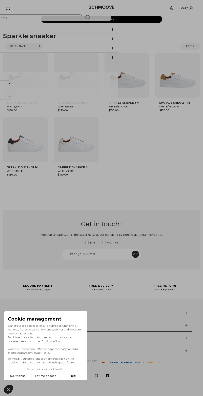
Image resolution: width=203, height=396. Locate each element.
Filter (190, 46)
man (93, 242)
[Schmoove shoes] (102, 7)
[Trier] (24, 46)
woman (112, 242)
